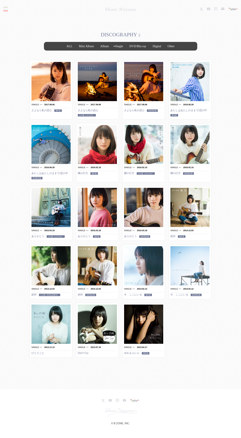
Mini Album (86, 46)
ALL (69, 46)
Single (119, 46)
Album (104, 46)
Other (171, 46)
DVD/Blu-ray (137, 46)
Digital (157, 46)
